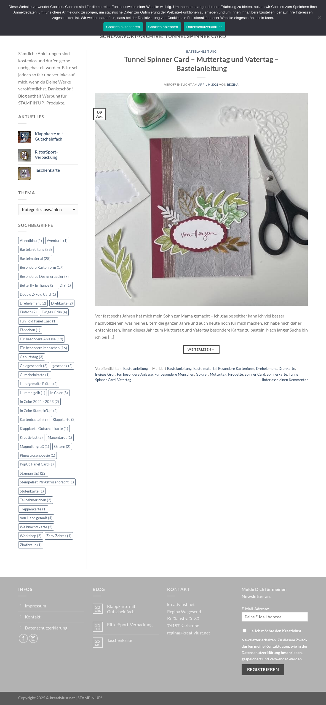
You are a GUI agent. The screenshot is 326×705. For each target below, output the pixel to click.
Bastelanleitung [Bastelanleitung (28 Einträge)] (36, 249)
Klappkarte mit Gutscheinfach (49, 136)
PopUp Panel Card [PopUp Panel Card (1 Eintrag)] (37, 464)
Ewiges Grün (105, 374)
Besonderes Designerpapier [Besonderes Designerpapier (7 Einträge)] (44, 276)
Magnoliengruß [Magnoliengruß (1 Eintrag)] (34, 446)
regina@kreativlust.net (188, 632)
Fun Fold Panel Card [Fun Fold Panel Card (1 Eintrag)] (38, 321)
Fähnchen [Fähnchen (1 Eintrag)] (30, 330)
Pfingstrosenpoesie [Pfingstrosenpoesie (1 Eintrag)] (37, 455)
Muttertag (218, 374)
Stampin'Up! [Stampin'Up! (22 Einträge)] (33, 473)
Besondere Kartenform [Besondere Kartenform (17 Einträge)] (41, 267)
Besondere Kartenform (236, 368)
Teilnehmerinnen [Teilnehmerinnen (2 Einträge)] (35, 500)
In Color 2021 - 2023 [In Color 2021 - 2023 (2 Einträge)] (39, 401)
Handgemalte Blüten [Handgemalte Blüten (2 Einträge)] (39, 383)
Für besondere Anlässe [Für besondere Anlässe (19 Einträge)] (41, 339)
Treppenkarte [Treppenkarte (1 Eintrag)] (33, 509)
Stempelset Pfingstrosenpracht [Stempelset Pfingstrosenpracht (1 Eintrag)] (47, 482)
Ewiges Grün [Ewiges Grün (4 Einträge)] (54, 312)
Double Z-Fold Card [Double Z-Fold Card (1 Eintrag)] (38, 294)
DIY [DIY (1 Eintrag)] (65, 285)
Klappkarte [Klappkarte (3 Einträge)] (64, 419)
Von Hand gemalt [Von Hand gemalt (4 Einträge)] (36, 518)
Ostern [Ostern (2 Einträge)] (62, 446)
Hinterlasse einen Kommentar (284, 380)
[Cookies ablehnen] (319, 19)
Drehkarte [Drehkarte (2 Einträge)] (62, 303)
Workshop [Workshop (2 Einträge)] (30, 536)
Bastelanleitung (201, 51)
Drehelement (266, 368)
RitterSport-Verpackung (46, 154)
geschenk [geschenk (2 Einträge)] (62, 366)
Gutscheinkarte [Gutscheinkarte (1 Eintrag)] (35, 375)
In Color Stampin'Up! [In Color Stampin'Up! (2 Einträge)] (39, 410)
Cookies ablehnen (163, 27)
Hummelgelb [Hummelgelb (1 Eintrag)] (32, 393)
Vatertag (124, 380)
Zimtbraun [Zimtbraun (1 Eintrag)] (31, 545)
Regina (233, 84)
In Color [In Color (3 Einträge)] (59, 393)
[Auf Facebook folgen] (23, 638)
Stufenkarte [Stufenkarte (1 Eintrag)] (32, 491)
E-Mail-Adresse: (275, 613)
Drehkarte (287, 368)
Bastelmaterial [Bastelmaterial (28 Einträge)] (35, 258)
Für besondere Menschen (174, 374)
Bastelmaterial (205, 368)
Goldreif (202, 374)
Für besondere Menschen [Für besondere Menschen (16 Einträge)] (43, 348)
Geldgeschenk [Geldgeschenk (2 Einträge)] (33, 366)
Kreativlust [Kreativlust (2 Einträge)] (31, 437)
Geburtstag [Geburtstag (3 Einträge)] (31, 357)
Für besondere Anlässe (135, 374)
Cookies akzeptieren (123, 27)
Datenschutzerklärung (204, 27)
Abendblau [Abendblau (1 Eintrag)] (31, 240)
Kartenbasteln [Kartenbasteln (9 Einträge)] (34, 419)
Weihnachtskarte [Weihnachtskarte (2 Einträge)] (36, 527)
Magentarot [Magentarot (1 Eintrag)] (60, 437)
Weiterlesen (201, 349)
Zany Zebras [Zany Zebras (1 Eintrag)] (58, 536)
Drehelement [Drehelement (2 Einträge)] (33, 303)
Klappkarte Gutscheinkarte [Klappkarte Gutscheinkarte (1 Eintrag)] (44, 428)
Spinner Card (255, 374)
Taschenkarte (47, 170)
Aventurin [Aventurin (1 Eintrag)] (57, 240)
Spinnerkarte (277, 374)
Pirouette (235, 374)
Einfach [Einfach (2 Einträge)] (28, 312)
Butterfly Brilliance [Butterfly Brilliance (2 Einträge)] (37, 285)
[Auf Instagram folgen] (33, 638)
